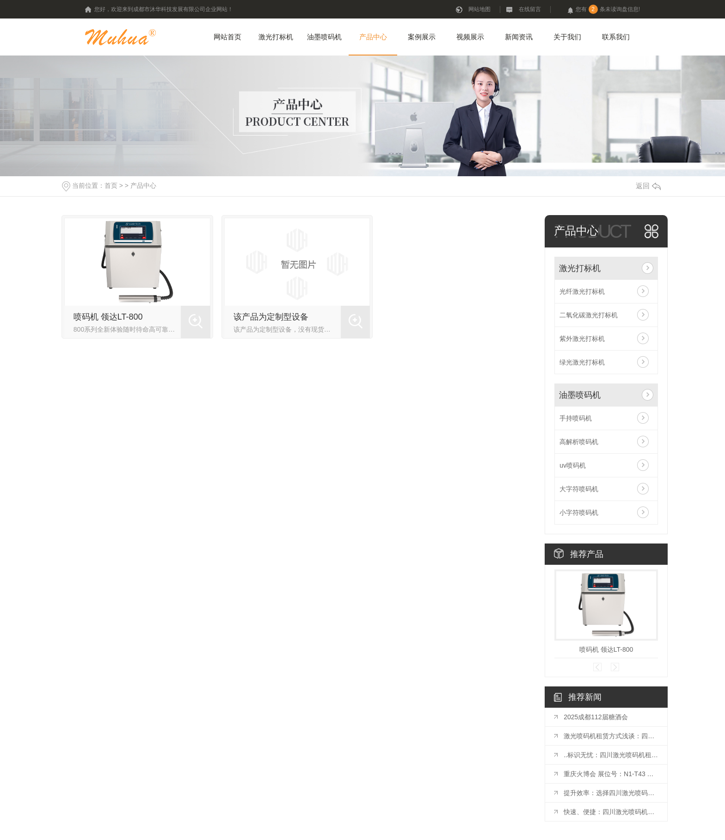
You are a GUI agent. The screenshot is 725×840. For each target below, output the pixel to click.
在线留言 (530, 9)
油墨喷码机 (324, 37)
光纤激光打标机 (582, 291)
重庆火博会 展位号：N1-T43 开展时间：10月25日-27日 (611, 774)
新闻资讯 (519, 37)
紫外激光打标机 (582, 338)
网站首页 (227, 37)
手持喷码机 (575, 418)
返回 (648, 186)
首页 (110, 185)
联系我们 (616, 37)
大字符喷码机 (578, 489)
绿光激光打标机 (582, 362)
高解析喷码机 (578, 441)
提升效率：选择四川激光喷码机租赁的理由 (611, 793)
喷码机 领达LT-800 (108, 316)
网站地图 (479, 9)
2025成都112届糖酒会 (596, 717)
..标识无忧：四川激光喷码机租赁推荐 (611, 755)
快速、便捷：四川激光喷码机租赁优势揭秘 (611, 811)
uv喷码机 (572, 465)
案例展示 (422, 37)
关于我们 (567, 37)
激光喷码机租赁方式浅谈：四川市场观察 (611, 736)
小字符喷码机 (578, 512)
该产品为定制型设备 (270, 316)
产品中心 (373, 37)
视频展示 (470, 37)
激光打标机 (275, 37)
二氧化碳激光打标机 (588, 315)
